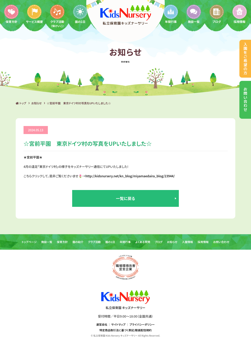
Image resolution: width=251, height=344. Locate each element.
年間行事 (171, 14)
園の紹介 (77, 242)
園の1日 (80, 14)
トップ (21, 103)
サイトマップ (118, 324)
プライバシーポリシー (142, 324)
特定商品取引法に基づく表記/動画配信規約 (125, 330)
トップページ (29, 242)
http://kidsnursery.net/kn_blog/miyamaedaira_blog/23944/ (130, 176)
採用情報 (239, 14)
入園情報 (187, 242)
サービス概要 (34, 14)
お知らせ (36, 103)
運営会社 (101, 324)
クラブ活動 (57, 16)
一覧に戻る (125, 198)
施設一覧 (194, 14)
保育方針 (11, 14)
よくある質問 (142, 242)
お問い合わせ (221, 242)
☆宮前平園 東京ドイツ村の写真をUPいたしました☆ (79, 103)
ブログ (217, 14)
